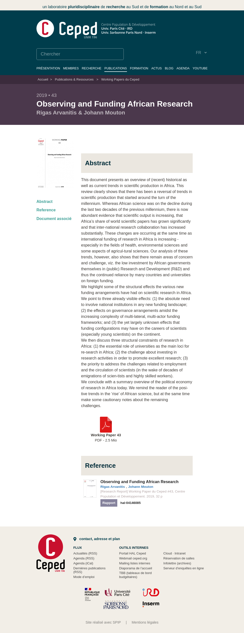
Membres (71, 68)
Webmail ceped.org (133, 558)
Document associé (53, 219)
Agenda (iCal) (83, 563)
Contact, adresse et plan (96, 539)
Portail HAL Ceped (132, 553)
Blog (169, 68)
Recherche (91, 68)
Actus (156, 68)
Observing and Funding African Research (139, 482)
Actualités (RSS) (85, 553)
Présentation (48, 68)
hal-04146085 (131, 503)
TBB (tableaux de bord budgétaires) (135, 575)
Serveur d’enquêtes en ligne (183, 568)
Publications (115, 68)
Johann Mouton (140, 487)
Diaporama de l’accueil (135, 568)
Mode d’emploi (83, 577)
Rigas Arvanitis (112, 487)
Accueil (43, 79)
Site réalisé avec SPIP (103, 622)
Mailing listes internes (134, 563)
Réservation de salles (178, 558)
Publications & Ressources (74, 79)
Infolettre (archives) (177, 563)
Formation (139, 68)
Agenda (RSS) (83, 558)
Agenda (183, 68)
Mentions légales (145, 622)
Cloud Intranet (174, 553)
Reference (46, 210)
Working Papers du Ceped (120, 79)
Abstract (44, 201)
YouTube (200, 68)
